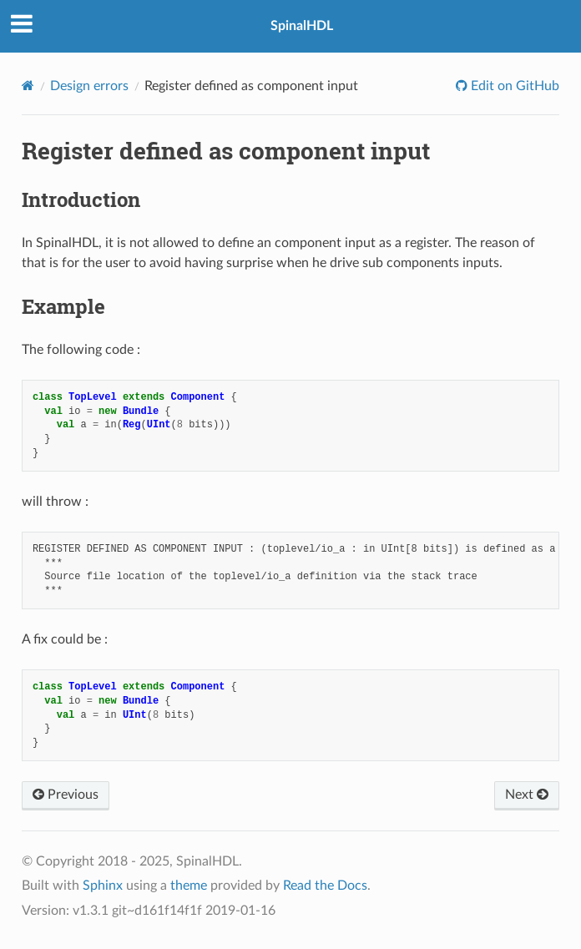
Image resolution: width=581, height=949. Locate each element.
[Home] (28, 85)
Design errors (89, 86)
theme (188, 885)
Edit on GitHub (513, 86)
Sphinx (103, 885)
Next (526, 794)
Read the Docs (325, 885)
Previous (66, 794)
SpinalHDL (301, 26)
